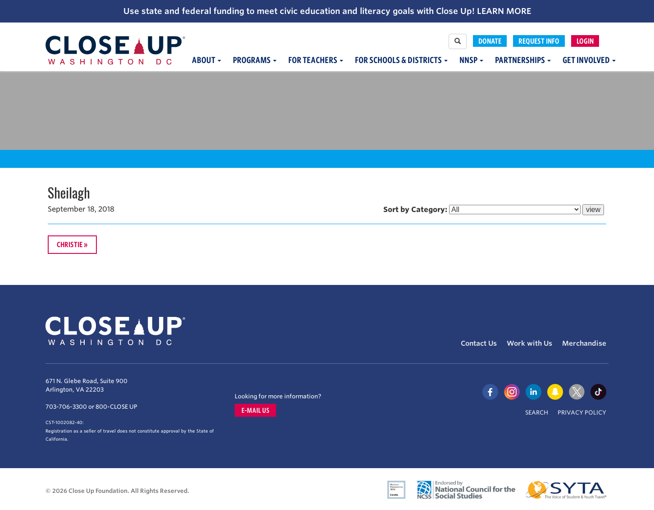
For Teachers (315, 60)
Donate (489, 41)
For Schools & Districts (401, 60)
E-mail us (255, 410)
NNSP (471, 60)
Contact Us (479, 343)
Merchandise (584, 343)
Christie (69, 244)
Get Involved (589, 60)
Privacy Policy (582, 412)
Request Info (538, 41)
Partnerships (523, 60)
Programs (255, 60)
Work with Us (529, 343)
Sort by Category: (415, 209)
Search (536, 412)
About (206, 60)
